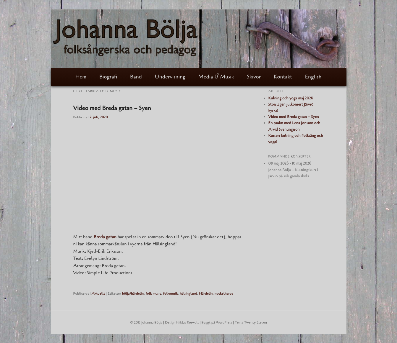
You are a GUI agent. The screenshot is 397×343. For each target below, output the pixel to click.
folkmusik (170, 293)
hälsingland (188, 293)
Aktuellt (98, 293)
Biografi (108, 76)
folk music (153, 293)
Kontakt (283, 76)
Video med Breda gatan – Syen (112, 108)
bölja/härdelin (133, 293)
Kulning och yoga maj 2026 (290, 98)
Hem (81, 76)
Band (136, 76)
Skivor (254, 76)
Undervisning (170, 76)
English (313, 76)
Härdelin (206, 293)
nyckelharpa (224, 293)
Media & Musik (216, 76)
